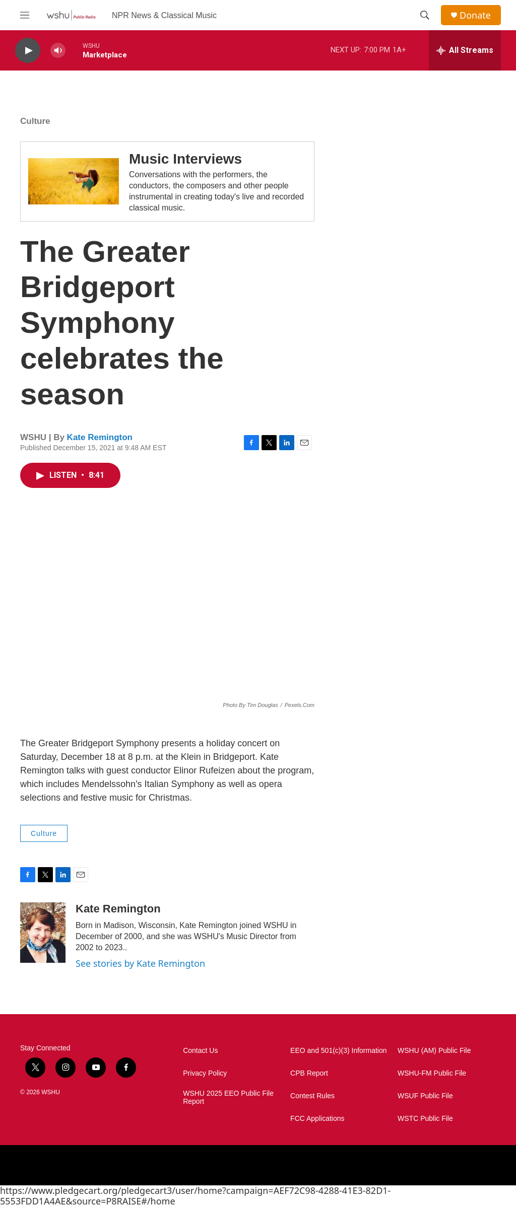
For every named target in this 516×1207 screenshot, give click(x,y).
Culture (35, 121)
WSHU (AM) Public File (434, 1050)
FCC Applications (317, 1118)
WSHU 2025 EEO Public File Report (228, 1097)
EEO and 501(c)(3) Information (338, 1050)
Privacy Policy (205, 1073)
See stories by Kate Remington (140, 963)
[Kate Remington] (43, 932)
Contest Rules (312, 1096)
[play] (28, 50)
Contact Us (200, 1050)
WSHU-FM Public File (432, 1073)
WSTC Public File (425, 1118)
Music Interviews (185, 159)
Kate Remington (100, 437)
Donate (475, 15)
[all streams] (465, 50)
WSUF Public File (425, 1096)
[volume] (58, 50)
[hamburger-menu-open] (24, 15)
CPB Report (309, 1073)
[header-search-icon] (424, 15)
